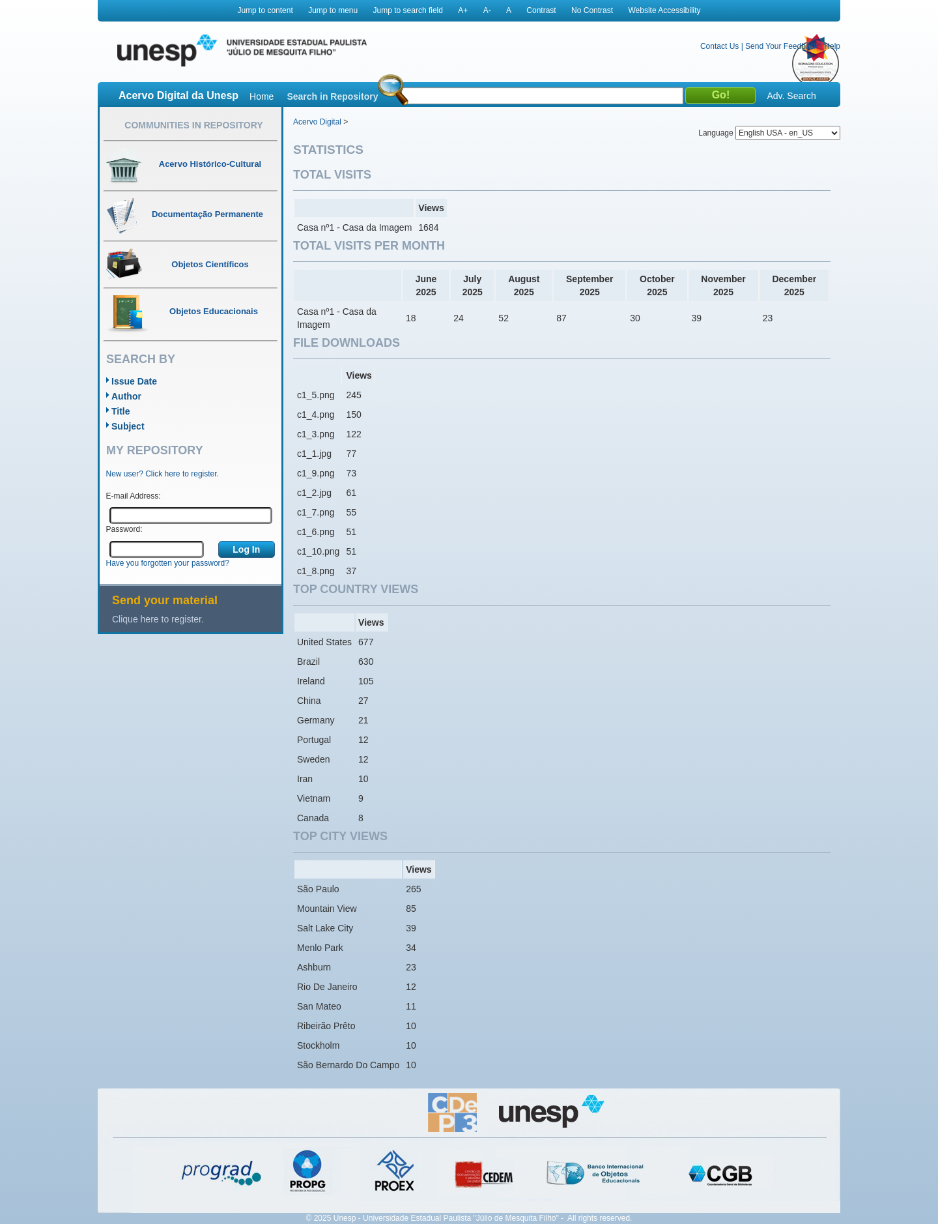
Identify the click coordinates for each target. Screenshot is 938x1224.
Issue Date (134, 381)
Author (126, 396)
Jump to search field (408, 10)
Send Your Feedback (781, 46)
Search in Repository (332, 96)
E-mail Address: (133, 496)
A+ (463, 10)
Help (832, 46)
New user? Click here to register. (162, 473)
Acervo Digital (317, 121)
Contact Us (719, 46)
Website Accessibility (664, 10)
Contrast (541, 10)
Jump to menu (333, 10)
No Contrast (592, 10)
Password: (124, 529)
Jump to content (264, 10)
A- (487, 10)
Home (261, 96)
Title (120, 411)
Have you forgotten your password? (167, 563)
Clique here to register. (158, 619)
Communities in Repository (193, 125)
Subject (128, 426)
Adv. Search (791, 96)
